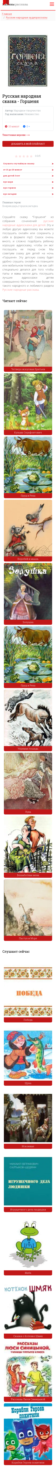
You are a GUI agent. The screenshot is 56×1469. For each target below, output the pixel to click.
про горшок (9, 187)
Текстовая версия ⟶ (16, 134)
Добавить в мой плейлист (28, 143)
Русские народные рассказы (20, 289)
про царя (8, 181)
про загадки (10, 194)
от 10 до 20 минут (12, 169)
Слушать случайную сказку (18, 163)
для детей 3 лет (11, 175)
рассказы (15, 4)
